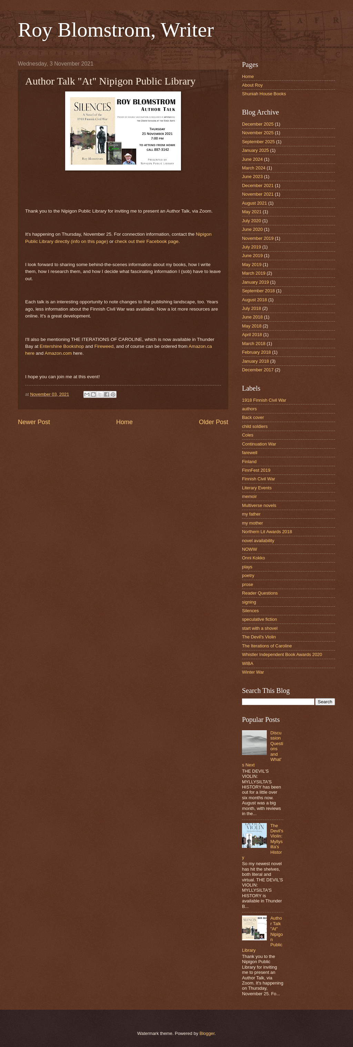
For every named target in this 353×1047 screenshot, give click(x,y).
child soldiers (255, 426)
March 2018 (253, 343)
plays (247, 566)
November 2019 (258, 238)
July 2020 (251, 220)
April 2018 (252, 334)
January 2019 (255, 282)
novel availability (258, 540)
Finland (249, 461)
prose (247, 584)
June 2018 (252, 317)
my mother (252, 523)
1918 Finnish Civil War (264, 400)
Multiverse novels (259, 505)
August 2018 (254, 299)
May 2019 (252, 264)
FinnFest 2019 (256, 470)
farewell (249, 452)
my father (251, 514)
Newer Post (34, 422)
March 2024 (253, 167)
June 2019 (252, 255)
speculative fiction (259, 619)
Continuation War (259, 444)
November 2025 (258, 132)
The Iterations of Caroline (267, 645)
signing (249, 602)
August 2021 (254, 203)
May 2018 (252, 326)
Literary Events (257, 487)
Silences (250, 610)
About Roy (252, 85)
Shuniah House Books (264, 93)
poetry (248, 575)
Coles (247, 435)
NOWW (249, 549)
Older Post (213, 422)
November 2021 (258, 194)
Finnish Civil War (258, 478)
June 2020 (252, 229)
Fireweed (104, 346)
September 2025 (258, 141)
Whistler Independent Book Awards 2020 (282, 654)
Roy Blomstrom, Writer (116, 29)
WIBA (247, 663)
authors (249, 408)
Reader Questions (260, 593)
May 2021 (252, 211)
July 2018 (251, 308)
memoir (249, 496)
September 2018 (258, 290)
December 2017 (258, 369)
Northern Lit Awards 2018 (267, 531)
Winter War (253, 672)
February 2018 (256, 352)
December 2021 (258, 185)
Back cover (253, 417)
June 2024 (252, 159)
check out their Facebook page (147, 241)
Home (124, 422)
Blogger (207, 1033)
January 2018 (255, 361)
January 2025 (255, 150)
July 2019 (251, 246)
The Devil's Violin (259, 636)
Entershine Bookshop (62, 346)
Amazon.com (58, 353)
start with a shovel (260, 628)
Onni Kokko (253, 557)
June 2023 (252, 176)
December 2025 (258, 124)
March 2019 (253, 273)
